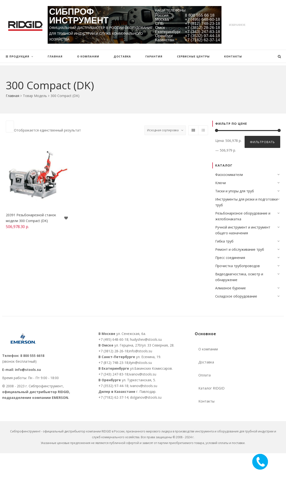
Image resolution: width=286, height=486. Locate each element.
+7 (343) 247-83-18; (113, 374)
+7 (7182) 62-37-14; (114, 397)
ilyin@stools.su (140, 362)
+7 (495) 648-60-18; (113, 339)
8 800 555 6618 (32, 355)
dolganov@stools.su (146, 397)
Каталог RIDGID (211, 388)
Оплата (204, 375)
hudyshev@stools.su (146, 339)
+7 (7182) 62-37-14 (202, 40)
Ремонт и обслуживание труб (239, 249)
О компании (208, 349)
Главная (12, 95)
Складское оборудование (236, 296)
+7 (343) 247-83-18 (202, 31)
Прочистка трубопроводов (237, 266)
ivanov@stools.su (142, 374)
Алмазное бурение (230, 288)
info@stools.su (28, 369)
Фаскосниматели (229, 174)
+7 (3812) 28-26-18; (113, 351)
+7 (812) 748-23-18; (113, 362)
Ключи (220, 183)
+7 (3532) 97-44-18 (202, 36)
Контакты (206, 401)
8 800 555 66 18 (199, 15)
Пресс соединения (230, 257)
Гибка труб (224, 241)
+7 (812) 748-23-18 (202, 23)
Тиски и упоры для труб (234, 191)
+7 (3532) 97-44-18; (113, 385)
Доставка (206, 362)
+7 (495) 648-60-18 (202, 19)
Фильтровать (262, 142)
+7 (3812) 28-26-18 (202, 27)
